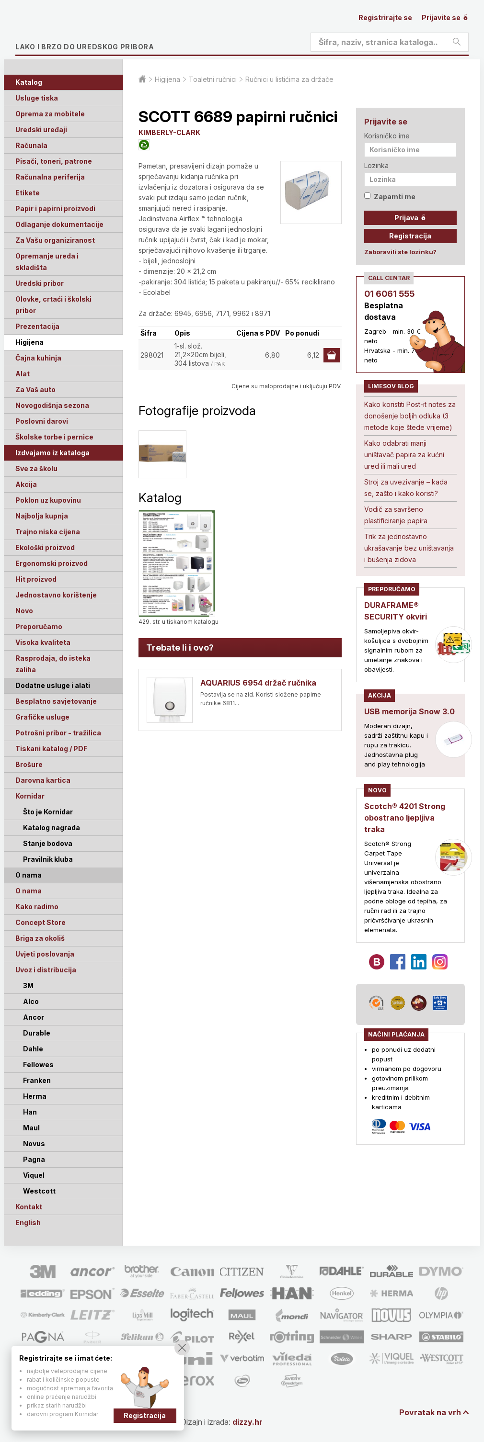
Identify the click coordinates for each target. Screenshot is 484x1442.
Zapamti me (389, 196)
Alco (31, 1001)
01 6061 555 (389, 294)
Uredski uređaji (41, 129)
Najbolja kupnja (41, 516)
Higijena (29, 342)
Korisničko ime (387, 136)
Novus (34, 1143)
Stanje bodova (47, 843)
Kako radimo (36, 906)
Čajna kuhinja (38, 358)
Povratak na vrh (430, 1412)
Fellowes (38, 1064)
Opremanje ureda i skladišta (47, 261)
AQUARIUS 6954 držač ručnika (258, 682)
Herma (34, 1096)
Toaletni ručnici (213, 79)
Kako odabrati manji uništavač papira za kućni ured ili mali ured (404, 454)
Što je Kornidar (48, 812)
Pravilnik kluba (48, 859)
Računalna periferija (50, 177)
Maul (31, 1128)
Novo (24, 611)
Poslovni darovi (41, 421)
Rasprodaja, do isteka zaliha (53, 664)
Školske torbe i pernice (54, 437)
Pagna (34, 1159)
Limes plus (106, 30)
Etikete (27, 193)
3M (28, 985)
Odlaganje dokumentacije (59, 224)
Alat (22, 374)
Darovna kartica (42, 780)
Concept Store (40, 922)
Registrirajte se (385, 17)
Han (30, 1112)
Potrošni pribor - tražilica (58, 733)
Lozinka (376, 165)
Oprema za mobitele (50, 114)
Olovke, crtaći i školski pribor (53, 305)
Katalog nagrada (51, 827)
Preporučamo (38, 626)
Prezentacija (37, 326)
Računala (31, 145)
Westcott (39, 1191)
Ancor (33, 1017)
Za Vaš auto (35, 389)
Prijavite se (445, 17)
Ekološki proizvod (45, 547)
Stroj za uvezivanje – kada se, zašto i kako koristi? (406, 487)
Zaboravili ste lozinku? (400, 252)
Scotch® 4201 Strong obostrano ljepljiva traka (404, 817)
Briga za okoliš (40, 938)
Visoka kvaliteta (42, 642)
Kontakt (28, 1207)
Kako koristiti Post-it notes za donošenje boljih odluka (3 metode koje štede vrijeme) (410, 415)
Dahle (33, 1049)
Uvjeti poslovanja (44, 954)
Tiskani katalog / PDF (51, 748)
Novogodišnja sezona (52, 405)
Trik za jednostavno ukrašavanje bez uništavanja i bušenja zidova (409, 547)
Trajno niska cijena (47, 532)
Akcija (26, 484)
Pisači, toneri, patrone (53, 161)
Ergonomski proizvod (51, 563)
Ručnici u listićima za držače (289, 79)
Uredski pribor (39, 283)
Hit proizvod (36, 579)
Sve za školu (36, 468)
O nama (28, 891)
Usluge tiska (36, 98)
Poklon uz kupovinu (48, 500)
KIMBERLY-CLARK (169, 132)
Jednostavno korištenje (56, 595)
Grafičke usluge (42, 717)
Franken (37, 1080)
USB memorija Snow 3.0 (409, 711)
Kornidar (30, 796)
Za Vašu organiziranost (55, 240)
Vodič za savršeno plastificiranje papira (395, 515)
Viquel (34, 1175)
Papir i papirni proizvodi (55, 208)
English (28, 1222)
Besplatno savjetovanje (56, 701)
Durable (36, 1033)
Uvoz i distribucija (45, 970)
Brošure (29, 764)
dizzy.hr (247, 1422)
